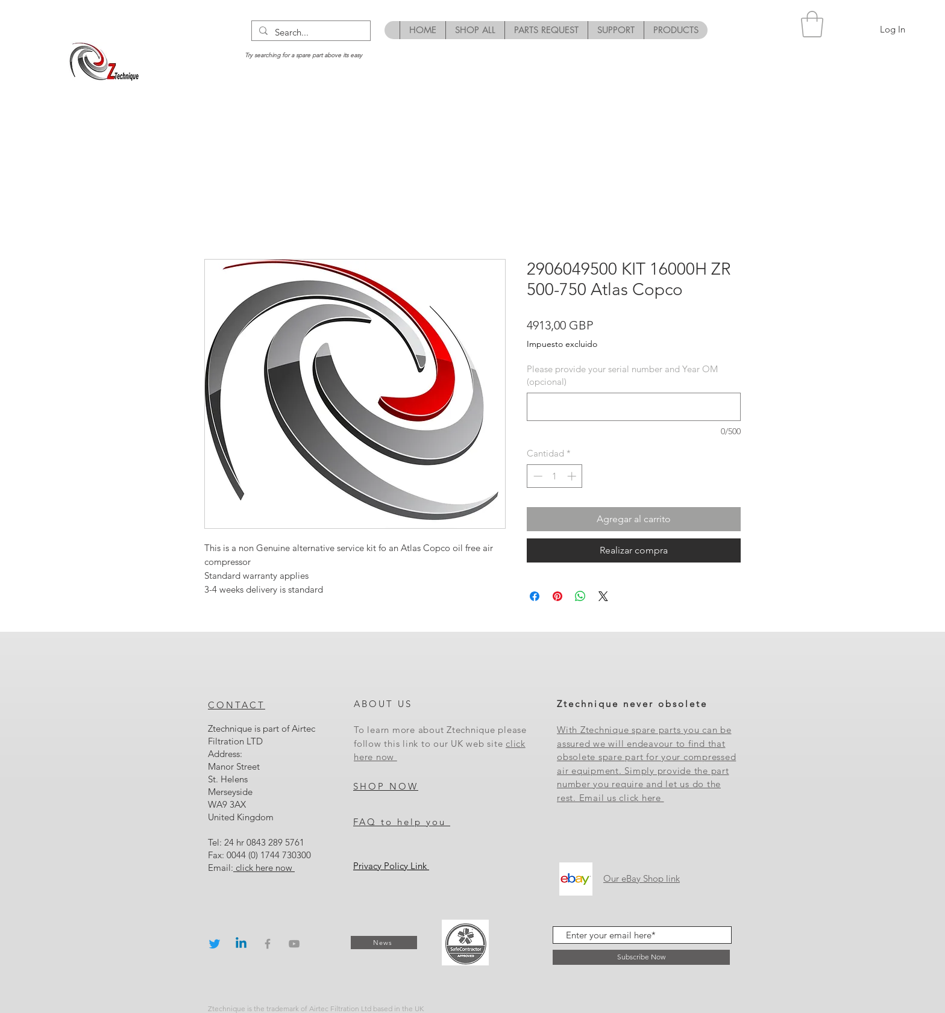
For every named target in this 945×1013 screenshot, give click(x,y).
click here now (264, 867)
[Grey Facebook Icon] (267, 943)
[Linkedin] (241, 943)
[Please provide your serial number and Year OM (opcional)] (633, 407)
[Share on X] (603, 596)
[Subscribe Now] (641, 957)
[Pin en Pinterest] (557, 596)
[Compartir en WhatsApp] (580, 596)
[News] (384, 942)
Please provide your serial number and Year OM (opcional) (622, 375)
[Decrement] (537, 476)
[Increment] (573, 476)
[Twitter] (214, 943)
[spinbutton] (555, 476)
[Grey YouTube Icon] (294, 943)
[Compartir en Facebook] (534, 596)
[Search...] (310, 32)
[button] (812, 24)
